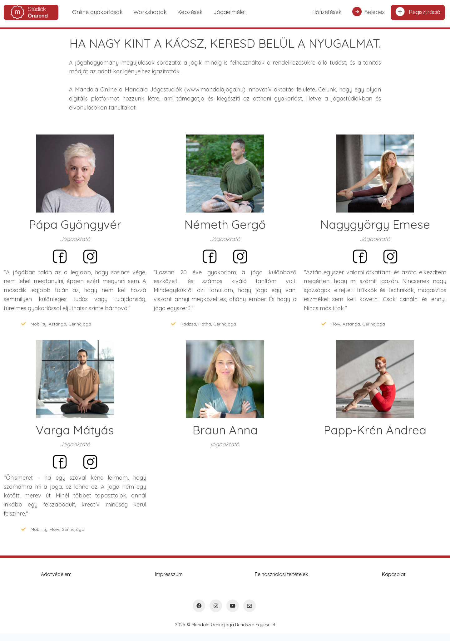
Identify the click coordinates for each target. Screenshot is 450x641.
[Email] (249, 605)
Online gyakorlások (97, 12)
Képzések (190, 12)
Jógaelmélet (229, 12)
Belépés (368, 11)
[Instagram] (216, 605)
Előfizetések (326, 12)
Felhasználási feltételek (281, 574)
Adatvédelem (56, 574)
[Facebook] (199, 605)
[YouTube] (232, 605)
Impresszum (169, 574)
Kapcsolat (394, 574)
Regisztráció (417, 11)
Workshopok (150, 12)
